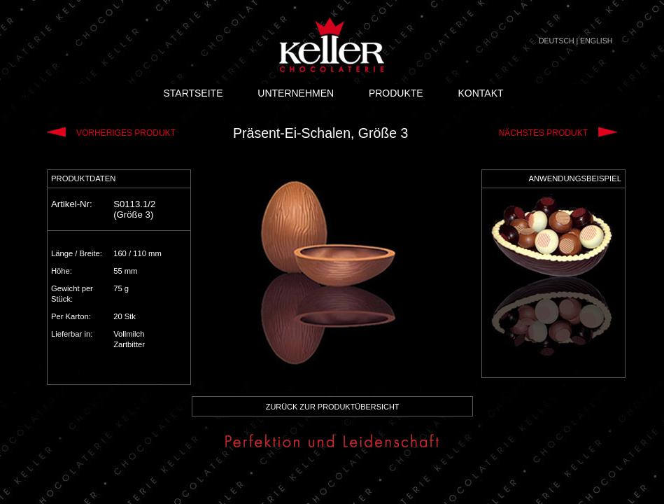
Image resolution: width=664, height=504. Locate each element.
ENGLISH (596, 40)
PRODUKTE (396, 93)
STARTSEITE (192, 93)
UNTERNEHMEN (295, 93)
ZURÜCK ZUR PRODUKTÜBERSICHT (333, 406)
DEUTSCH (556, 40)
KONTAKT (480, 93)
